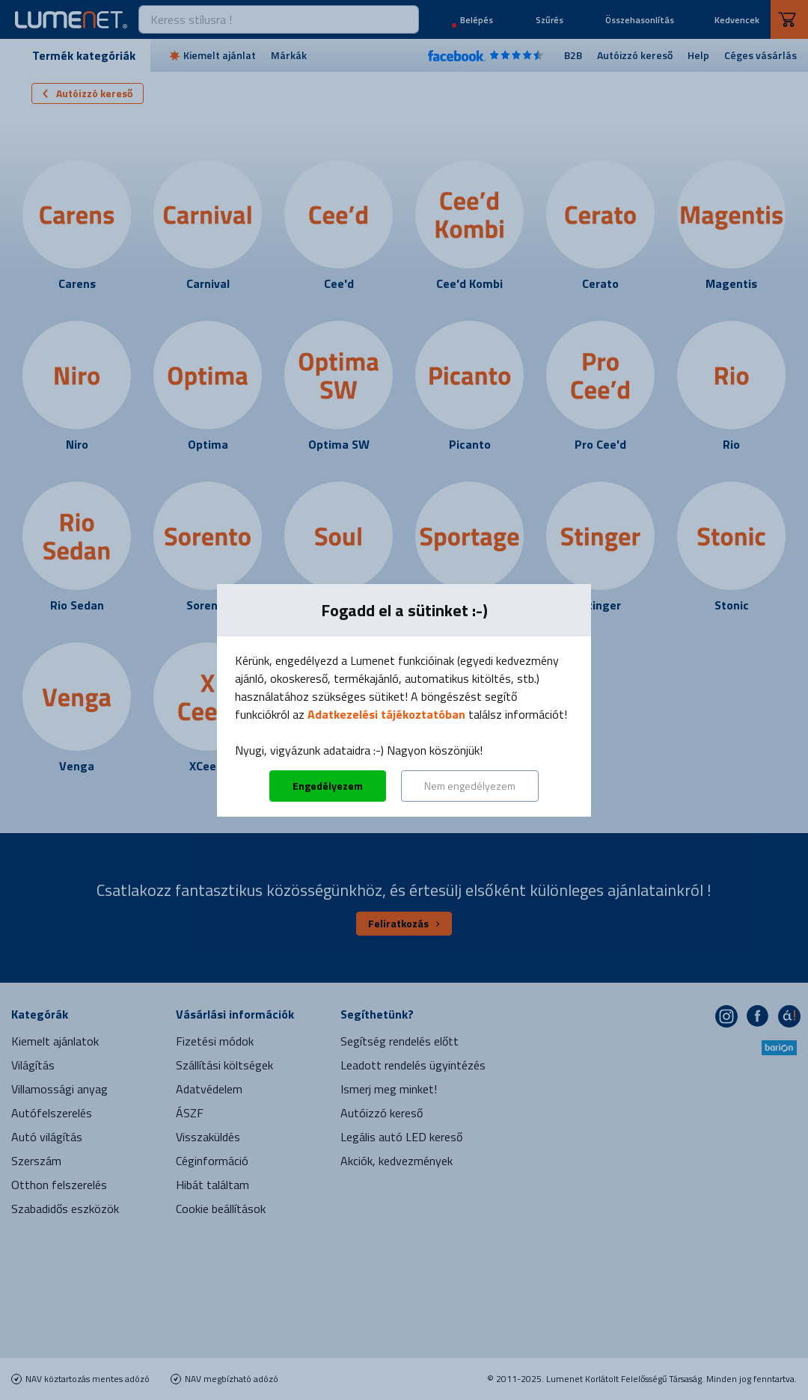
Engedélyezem (328, 785)
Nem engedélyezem (469, 785)
